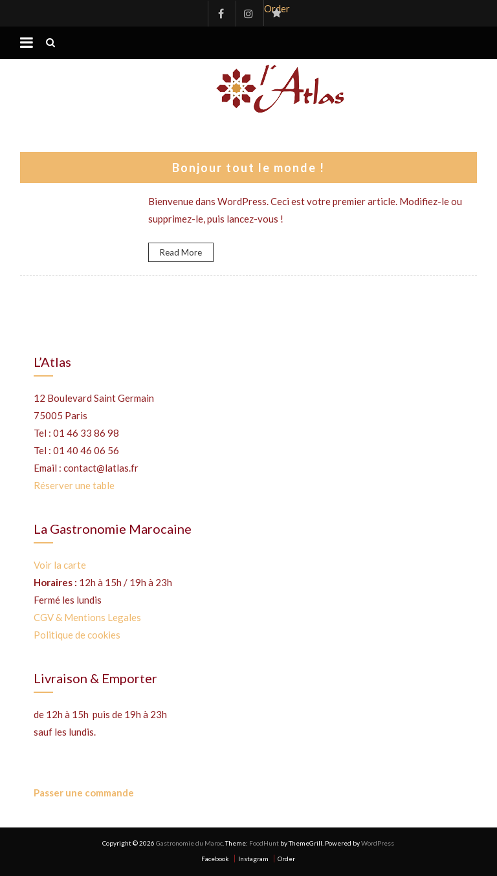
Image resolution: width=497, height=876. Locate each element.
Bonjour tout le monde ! (248, 167)
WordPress (377, 843)
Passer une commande (84, 792)
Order (276, 8)
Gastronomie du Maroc (189, 843)
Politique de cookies (77, 635)
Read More (181, 252)
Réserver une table (74, 485)
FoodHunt (264, 843)
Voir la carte (60, 565)
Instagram (248, 14)
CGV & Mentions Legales (87, 617)
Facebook (221, 14)
